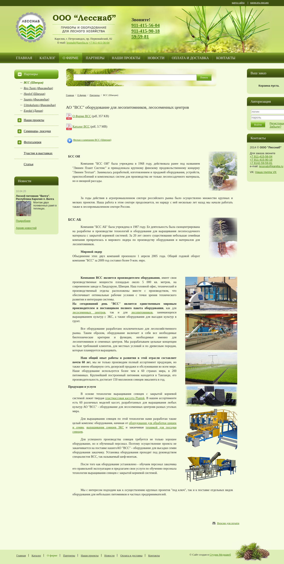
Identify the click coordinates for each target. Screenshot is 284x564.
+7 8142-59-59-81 (261, 163)
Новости (156, 58)
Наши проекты (126, 58)
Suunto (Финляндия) (36, 99)
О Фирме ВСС (82, 116)
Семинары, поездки (37, 131)
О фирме (70, 58)
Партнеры (95, 58)
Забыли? (275, 126)
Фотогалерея (32, 142)
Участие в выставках (38, 153)
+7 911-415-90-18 (261, 159)
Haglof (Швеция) (34, 94)
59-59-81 (140, 36)
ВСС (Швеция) (34, 82)
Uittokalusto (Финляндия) (40, 105)
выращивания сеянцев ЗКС (105, 427)
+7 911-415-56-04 (99, 42)
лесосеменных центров (89, 312)
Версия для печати (228, 523)
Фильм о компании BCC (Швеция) (92, 139)
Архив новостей (26, 228)
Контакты (225, 58)
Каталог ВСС (81, 126)
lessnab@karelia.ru (77, 42)
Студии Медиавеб (220, 554)
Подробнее (23, 220)
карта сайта (238, 3)
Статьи (28, 164)
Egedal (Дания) (33, 110)
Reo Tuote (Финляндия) (38, 88)
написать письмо (259, 3)
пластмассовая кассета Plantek (125, 398)
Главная (24, 58)
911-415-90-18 (145, 31)
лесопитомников (142, 312)
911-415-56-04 (145, 25)
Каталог (47, 58)
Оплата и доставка (190, 58)
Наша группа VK (265, 172)
